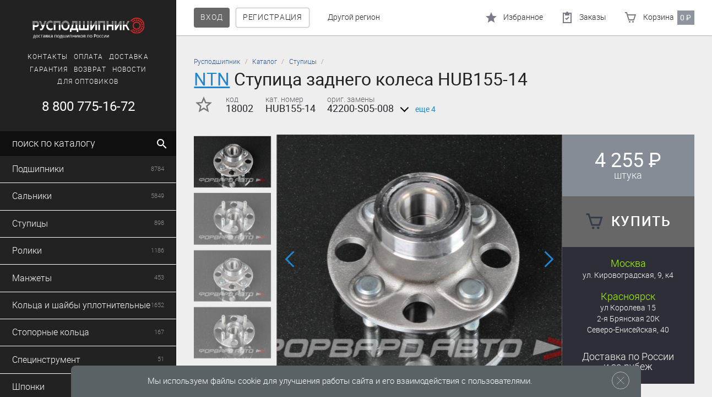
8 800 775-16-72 (88, 106)
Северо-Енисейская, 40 (628, 330)
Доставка (129, 57)
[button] (290, 259)
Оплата (88, 57)
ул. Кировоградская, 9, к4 (628, 275)
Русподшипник (217, 62)
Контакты (48, 57)
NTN (212, 79)
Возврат (90, 69)
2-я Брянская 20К (628, 319)
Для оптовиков (87, 81)
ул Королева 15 (628, 308)
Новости (129, 69)
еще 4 (416, 109)
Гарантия (49, 69)
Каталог (264, 62)
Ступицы (303, 62)
